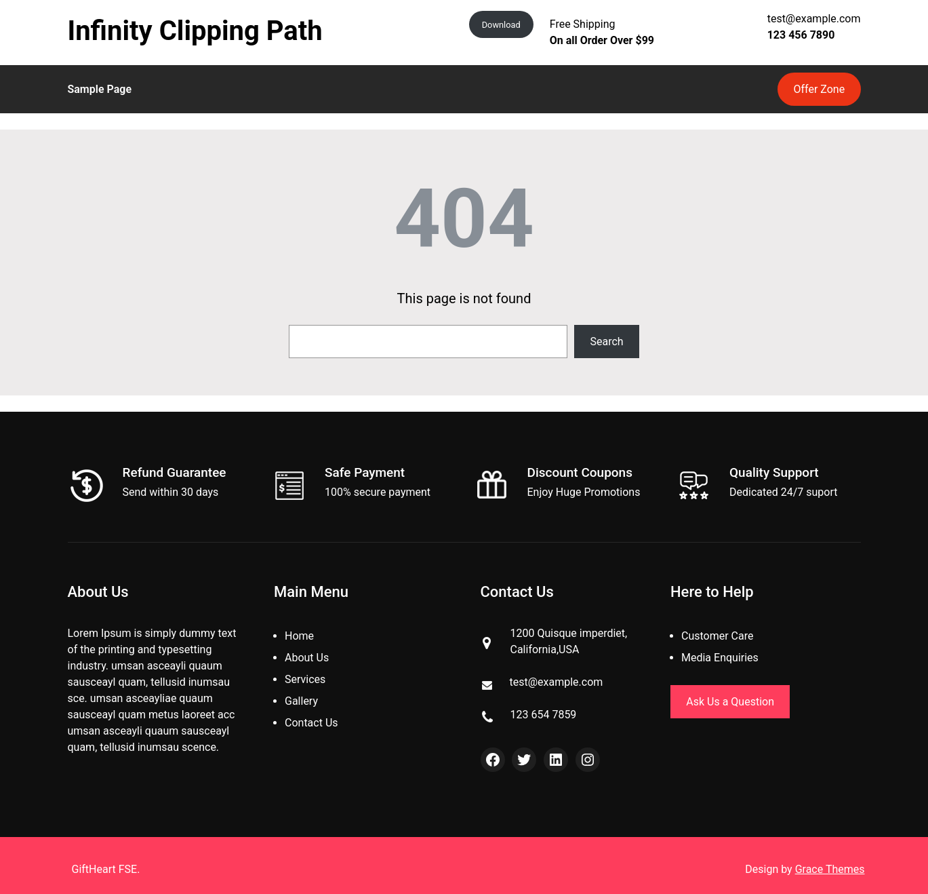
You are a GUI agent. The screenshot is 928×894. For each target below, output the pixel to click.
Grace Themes (830, 869)
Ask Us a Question (730, 701)
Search (607, 341)
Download (501, 25)
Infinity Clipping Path (195, 31)
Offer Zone (819, 89)
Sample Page (100, 89)
